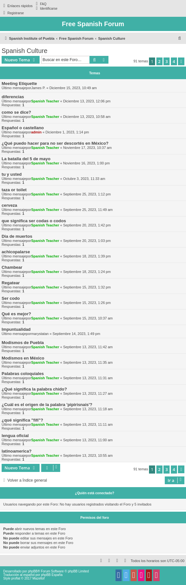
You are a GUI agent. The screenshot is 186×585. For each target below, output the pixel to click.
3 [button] (166, 61)
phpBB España (51, 575)
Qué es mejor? (16, 313)
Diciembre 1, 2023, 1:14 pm (67, 132)
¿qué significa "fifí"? (22, 420)
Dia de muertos (17, 236)
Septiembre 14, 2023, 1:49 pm (76, 334)
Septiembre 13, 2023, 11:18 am (88, 409)
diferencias (13, 96)
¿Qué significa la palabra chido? (34, 389)
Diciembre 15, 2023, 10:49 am (73, 88)
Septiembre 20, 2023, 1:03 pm (87, 241)
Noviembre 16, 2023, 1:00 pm (86, 163)
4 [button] (174, 61)
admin (36, 132)
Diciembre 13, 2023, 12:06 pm (86, 101)
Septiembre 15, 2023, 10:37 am (88, 318)
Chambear (12, 267)
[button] (181, 61)
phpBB (33, 571)
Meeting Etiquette (19, 83)
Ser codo (11, 298)
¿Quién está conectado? (94, 493)
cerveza (9, 205)
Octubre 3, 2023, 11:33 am (84, 179)
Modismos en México (23, 358)
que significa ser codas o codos (34, 220)
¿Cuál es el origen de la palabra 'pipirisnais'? (47, 404)
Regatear (11, 282)
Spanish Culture (24, 50)
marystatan (40, 334)
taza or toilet (14, 189)
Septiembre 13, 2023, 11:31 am (88, 378)
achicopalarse (16, 251)
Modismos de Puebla (23, 342)
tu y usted (12, 174)
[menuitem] (40, 4)
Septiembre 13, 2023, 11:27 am (88, 393)
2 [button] (159, 61)
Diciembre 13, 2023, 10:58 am (86, 117)
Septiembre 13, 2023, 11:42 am (88, 347)
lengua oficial (15, 435)
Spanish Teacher (45, 101)
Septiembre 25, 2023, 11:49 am (88, 210)
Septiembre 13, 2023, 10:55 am (88, 455)
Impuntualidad (16, 329)
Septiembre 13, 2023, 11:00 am (88, 440)
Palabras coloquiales (23, 373)
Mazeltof (39, 578)
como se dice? (16, 112)
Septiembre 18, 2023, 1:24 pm (87, 272)
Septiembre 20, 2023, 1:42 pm (87, 225)
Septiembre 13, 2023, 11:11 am (88, 424)
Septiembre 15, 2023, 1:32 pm (87, 287)
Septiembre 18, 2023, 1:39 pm (87, 256)
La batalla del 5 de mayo (26, 158)
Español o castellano (23, 127)
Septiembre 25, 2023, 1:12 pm (87, 194)
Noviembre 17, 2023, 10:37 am (87, 148)
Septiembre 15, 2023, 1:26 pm (87, 303)
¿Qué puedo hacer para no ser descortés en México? (55, 143)
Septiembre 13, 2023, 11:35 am (88, 362)
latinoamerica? (17, 451)
